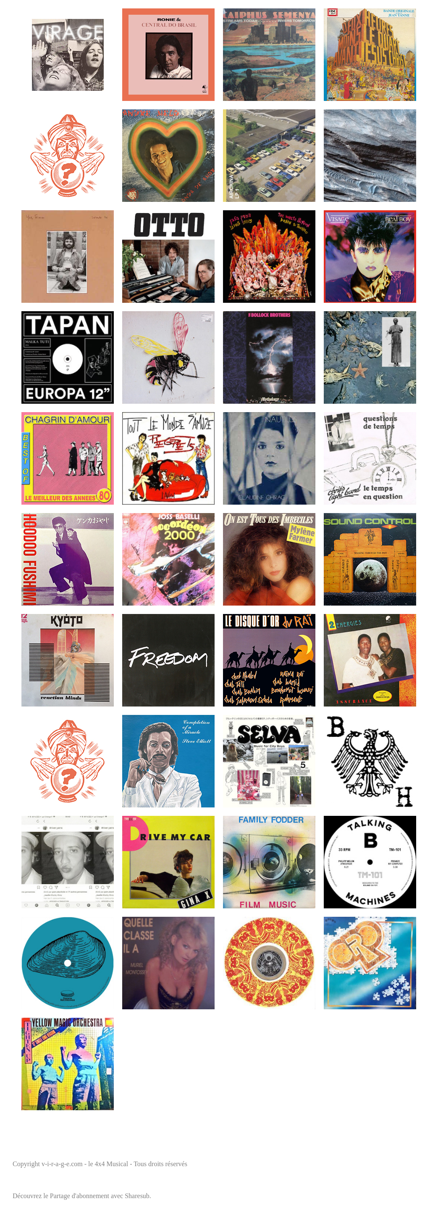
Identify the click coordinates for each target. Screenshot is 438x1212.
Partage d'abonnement (79, 1195)
